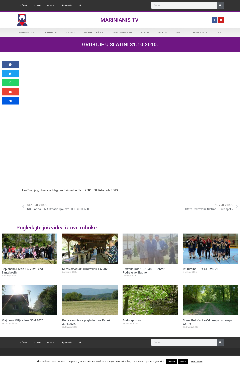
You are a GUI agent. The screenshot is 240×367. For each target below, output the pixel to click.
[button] (10, 64)
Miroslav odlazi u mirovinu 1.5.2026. (86, 269)
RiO (80, 5)
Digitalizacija (66, 5)
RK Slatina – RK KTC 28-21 (200, 269)
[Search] (220, 5)
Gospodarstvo (200, 32)
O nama (50, 5)
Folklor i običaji (93, 32)
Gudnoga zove (132, 320)
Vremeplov (50, 32)
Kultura (70, 32)
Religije (162, 32)
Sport (179, 32)
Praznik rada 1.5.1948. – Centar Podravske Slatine (143, 270)
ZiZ (219, 32)
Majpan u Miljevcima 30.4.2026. (23, 320)
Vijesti (145, 32)
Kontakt (37, 5)
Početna (23, 5)
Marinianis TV (119, 20)
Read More (196, 361)
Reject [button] (183, 361)
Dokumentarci (27, 32)
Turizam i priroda (122, 32)
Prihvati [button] (171, 361)
